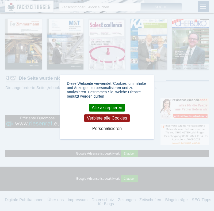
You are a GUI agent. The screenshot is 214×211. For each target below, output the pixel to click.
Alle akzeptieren (107, 107)
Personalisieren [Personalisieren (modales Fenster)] (107, 128)
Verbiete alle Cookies (107, 118)
